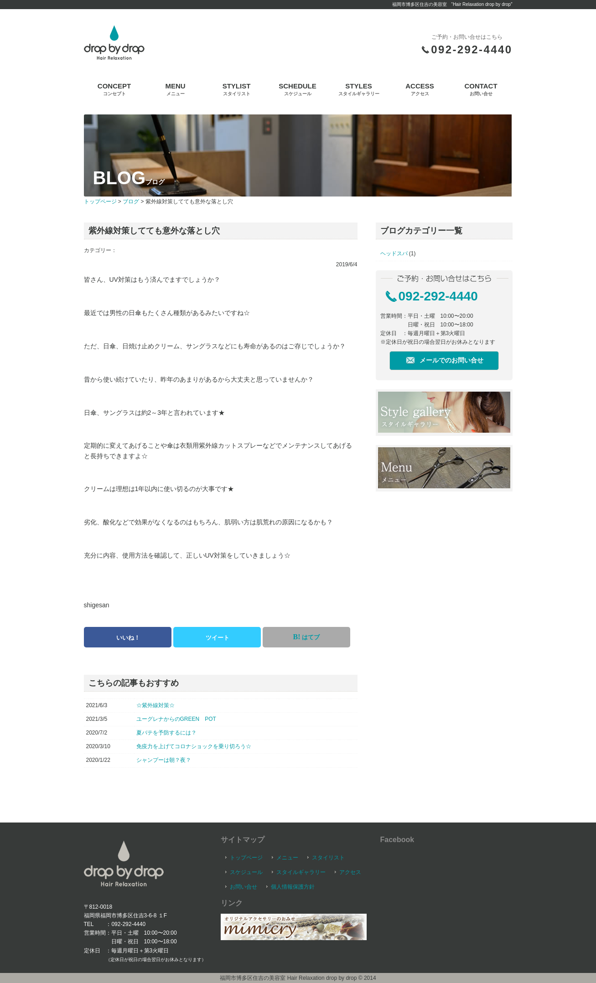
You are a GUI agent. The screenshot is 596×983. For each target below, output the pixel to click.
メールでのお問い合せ (451, 360)
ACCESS (419, 89)
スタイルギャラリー (301, 872)
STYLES (358, 89)
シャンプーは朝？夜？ (163, 760)
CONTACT (480, 89)
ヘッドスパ (394, 253)
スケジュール (246, 872)
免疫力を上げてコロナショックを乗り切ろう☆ (193, 746)
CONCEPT (114, 89)
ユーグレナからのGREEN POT (176, 719)
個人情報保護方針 (293, 887)
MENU (175, 89)
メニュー (287, 857)
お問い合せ (243, 887)
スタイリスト (328, 857)
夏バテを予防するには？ (166, 732)
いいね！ (128, 637)
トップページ (100, 201)
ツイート (217, 637)
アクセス (350, 872)
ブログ (131, 201)
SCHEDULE (297, 89)
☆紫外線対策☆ (155, 705)
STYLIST (237, 89)
